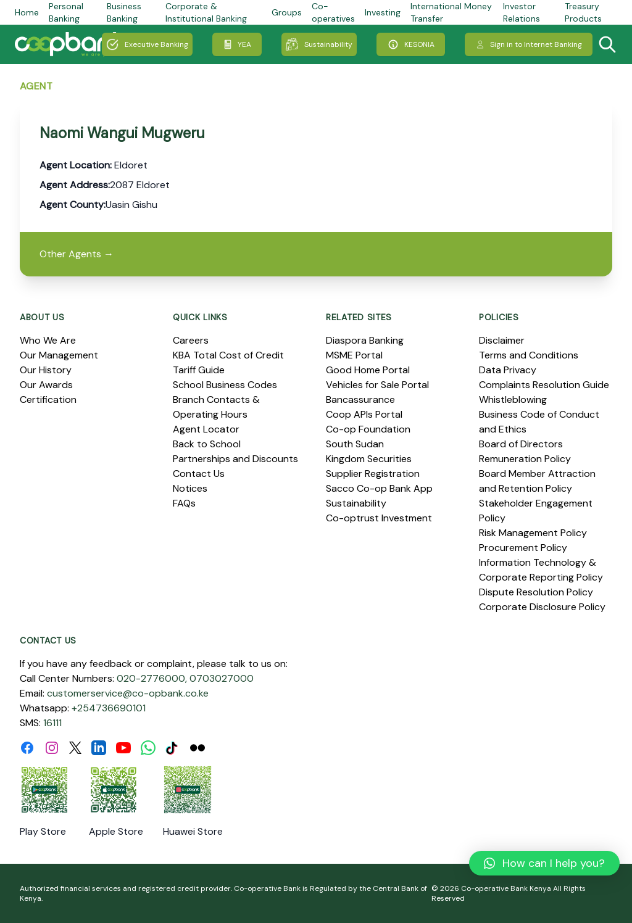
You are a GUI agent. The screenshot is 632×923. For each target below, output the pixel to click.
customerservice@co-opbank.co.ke (128, 693)
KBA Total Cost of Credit (228, 355)
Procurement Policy (523, 547)
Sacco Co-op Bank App (379, 488)
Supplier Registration (373, 473)
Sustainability (319, 44)
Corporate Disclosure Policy (542, 606)
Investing (383, 12)
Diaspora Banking (365, 340)
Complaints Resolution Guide (544, 384)
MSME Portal (354, 355)
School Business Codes (225, 384)
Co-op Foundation (368, 429)
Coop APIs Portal (364, 414)
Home (27, 12)
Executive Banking (147, 44)
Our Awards (46, 384)
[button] (544, 863)
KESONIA (410, 44)
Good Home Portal (368, 369)
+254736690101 (109, 708)
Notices (190, 488)
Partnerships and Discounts (235, 458)
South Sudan (355, 443)
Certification (48, 399)
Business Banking (124, 12)
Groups (287, 12)
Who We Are (48, 340)
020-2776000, (152, 678)
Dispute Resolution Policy (536, 592)
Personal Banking (66, 12)
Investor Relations (521, 12)
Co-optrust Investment (379, 517)
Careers (191, 340)
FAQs (184, 503)
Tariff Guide (199, 369)
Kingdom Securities (369, 458)
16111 (52, 722)
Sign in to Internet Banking (528, 44)
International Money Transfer (451, 12)
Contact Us (199, 473)
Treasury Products (583, 12)
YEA (237, 44)
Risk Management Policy (533, 532)
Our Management (59, 355)
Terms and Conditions (528, 355)
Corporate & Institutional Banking (206, 12)
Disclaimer (502, 340)
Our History (46, 369)
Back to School (207, 443)
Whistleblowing (513, 399)
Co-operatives (333, 12)
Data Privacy (507, 369)
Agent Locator (206, 429)
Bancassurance (360, 399)
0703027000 (221, 678)
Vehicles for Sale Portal (377, 384)
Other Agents (77, 253)
